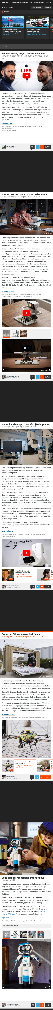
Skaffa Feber (37, 8)
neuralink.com (7, 531)
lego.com (5, 917)
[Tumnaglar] (4, 7)
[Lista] (2, 7)
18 (32, 147)
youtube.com (7, 123)
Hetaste (6, 12)
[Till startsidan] (5, 2)
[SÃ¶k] (7, 8)
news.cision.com (8, 714)
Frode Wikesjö (11, 146)
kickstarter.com (8, 291)
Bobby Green (10, 776)
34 (32, 586)
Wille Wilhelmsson (12, 376)
